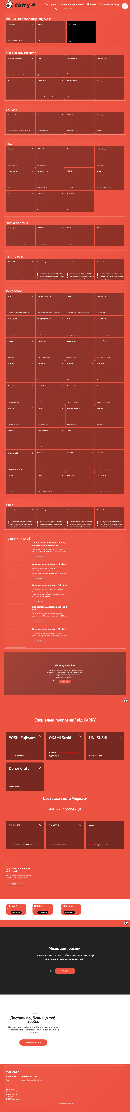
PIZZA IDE (70, 171)
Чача (9, 81)
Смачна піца (101, 96)
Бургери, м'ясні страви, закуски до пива (106, 491)
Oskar (92, 825)
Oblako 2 (40, 115)
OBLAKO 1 (54, 825)
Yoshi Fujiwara (72, 58)
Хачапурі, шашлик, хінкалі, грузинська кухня (18, 96)
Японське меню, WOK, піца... (103, 244)
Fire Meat (100, 453)
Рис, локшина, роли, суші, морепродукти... (77, 73)
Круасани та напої (71, 96)
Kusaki (40, 475)
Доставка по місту (109, 4)
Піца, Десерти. (100, 165)
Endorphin (70, 363)
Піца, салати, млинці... (42, 187)
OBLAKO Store (12, 262)
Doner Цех (11, 24)
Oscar (39, 58)
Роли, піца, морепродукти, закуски (45, 379)
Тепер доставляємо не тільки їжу (15, 278)
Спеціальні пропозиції (71, 4)
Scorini (99, 171)
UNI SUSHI (98, 737)
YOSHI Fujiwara (22, 737)
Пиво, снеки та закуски (13, 424)
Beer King (11, 408)
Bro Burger (100, 115)
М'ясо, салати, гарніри (42, 335)
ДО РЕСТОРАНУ (39, 556)
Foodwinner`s (42, 363)
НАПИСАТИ (65, 681)
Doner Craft (19, 768)
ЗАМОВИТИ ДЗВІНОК (14, 884)
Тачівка (10, 194)
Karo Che (100, 408)
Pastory (99, 81)
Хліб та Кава (101, 149)
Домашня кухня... (101, 447)
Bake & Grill (13, 453)
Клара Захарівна (13, 171)
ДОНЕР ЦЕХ (15, 825)
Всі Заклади (10, 1089)
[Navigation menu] (125, 6)
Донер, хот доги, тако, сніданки (15, 40)
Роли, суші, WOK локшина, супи (74, 244)
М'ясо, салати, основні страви (103, 469)
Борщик (99, 431)
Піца (68, 165)
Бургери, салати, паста (43, 40)
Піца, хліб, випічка (41, 165)
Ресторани (50, 4)
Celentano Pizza (43, 171)
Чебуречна (71, 319)
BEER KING (72, 24)
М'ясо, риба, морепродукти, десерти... (46, 96)
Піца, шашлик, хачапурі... (15, 469)
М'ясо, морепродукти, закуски (103, 357)
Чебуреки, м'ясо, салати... (73, 335)
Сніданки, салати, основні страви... (75, 379)
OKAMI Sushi (60, 737)
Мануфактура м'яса (44, 319)
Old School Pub (102, 475)
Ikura (98, 228)
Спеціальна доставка (10, 1097)
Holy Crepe (40, 453)
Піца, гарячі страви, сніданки (104, 187)
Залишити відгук (11, 1094)
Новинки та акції (11, 1092)
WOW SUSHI (41, 228)
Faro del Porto (101, 58)
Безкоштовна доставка (43, 130)
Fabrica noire (42, 81)
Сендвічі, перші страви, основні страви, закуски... (19, 74)
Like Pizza (70, 194)
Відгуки (91, 4)
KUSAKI (69, 228)
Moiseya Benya (102, 341)
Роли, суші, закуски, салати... (44, 244)
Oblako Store (42, 341)
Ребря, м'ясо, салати (72, 424)
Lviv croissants (72, 81)
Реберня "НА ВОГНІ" (73, 408)
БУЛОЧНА (41, 149)
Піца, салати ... (70, 187)
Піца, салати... (100, 424)
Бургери (99, 130)
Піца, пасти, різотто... (102, 73)
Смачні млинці (40, 469)
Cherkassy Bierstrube (15, 58)
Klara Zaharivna (43, 430)
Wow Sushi (70, 475)
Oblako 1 (41, 24)
